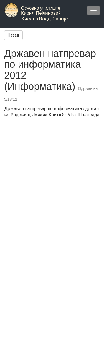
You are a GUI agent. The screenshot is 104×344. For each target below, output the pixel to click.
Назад (13, 35)
